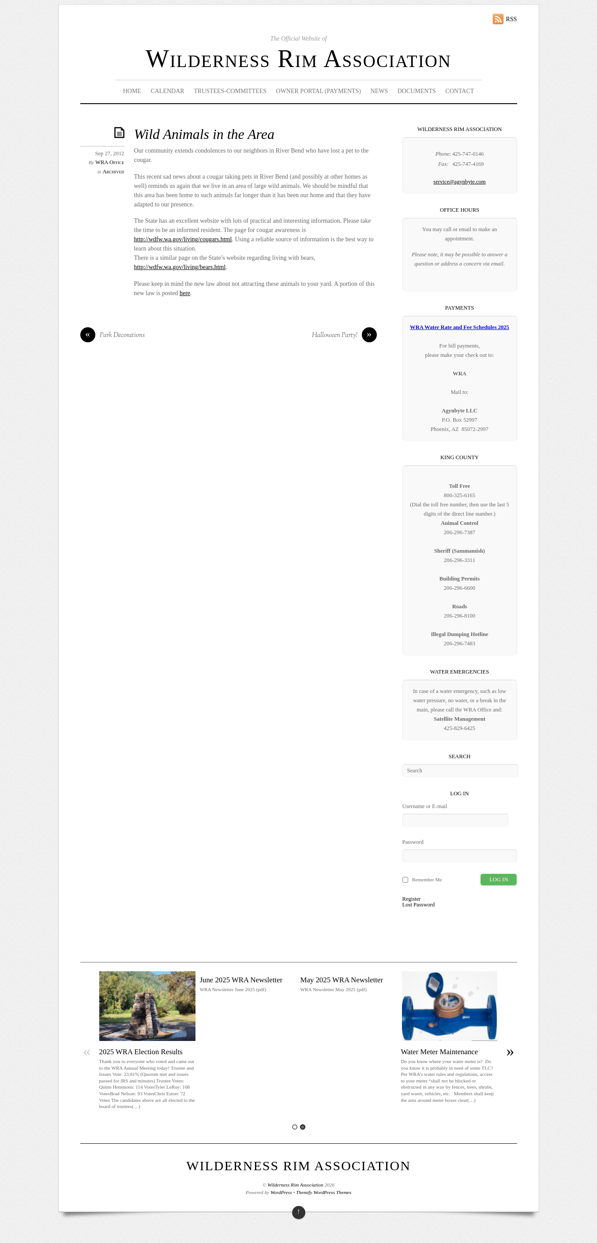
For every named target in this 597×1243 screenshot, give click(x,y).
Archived (113, 171)
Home (132, 91)
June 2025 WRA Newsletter (241, 980)
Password (413, 842)
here (185, 293)
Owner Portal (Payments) (318, 91)
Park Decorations (112, 336)
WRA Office (109, 162)
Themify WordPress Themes (323, 1192)
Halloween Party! (344, 336)
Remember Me (427, 879)
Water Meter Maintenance (439, 1052)
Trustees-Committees (230, 91)
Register (411, 899)
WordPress (281, 1192)
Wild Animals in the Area (204, 134)
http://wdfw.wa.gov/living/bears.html (180, 267)
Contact (459, 91)
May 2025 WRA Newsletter (341, 980)
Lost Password (418, 905)
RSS (511, 19)
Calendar (167, 91)
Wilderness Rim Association (298, 58)
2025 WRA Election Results (141, 1052)
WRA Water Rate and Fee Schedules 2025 (459, 327)
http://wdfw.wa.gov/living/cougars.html (183, 239)
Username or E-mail (424, 806)
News (379, 91)
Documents (417, 91)
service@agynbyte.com (459, 182)
